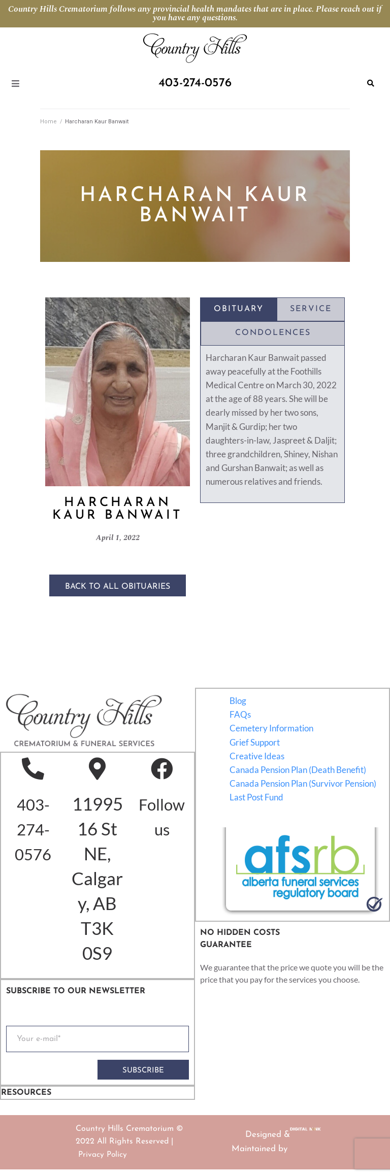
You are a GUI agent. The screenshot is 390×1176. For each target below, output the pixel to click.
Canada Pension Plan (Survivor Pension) (303, 784)
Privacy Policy (103, 1161)
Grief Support (255, 742)
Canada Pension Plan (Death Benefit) (298, 770)
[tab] (239, 309)
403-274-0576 (33, 831)
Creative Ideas (257, 756)
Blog (238, 701)
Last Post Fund (257, 797)
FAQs (240, 715)
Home (48, 121)
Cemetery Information (272, 728)
